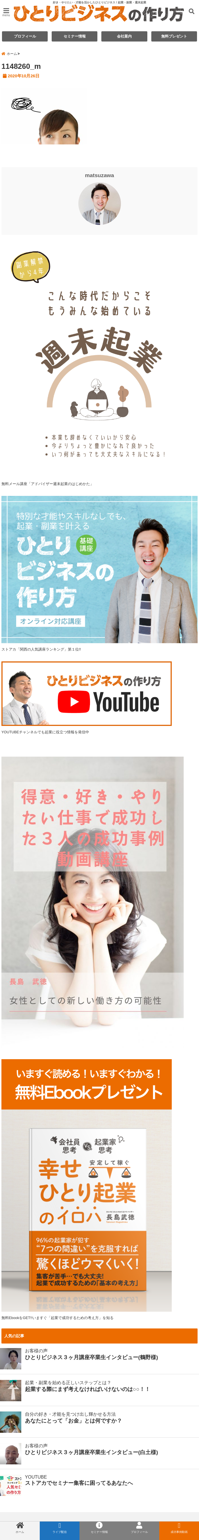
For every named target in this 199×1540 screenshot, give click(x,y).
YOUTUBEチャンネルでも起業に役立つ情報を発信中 (86, 697)
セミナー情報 (75, 36)
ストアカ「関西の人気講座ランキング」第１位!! (41, 649)
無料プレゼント (174, 36)
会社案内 (124, 36)
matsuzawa (99, 175)
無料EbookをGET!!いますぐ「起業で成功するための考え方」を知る (57, 1318)
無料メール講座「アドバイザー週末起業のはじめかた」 (47, 484)
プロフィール (25, 36)
